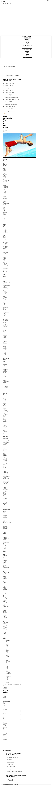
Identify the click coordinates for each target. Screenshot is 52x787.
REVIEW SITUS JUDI (27, 36)
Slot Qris (11, 88)
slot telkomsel (10, 784)
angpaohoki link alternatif (17, 772)
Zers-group (3, 1)
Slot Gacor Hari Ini (13, 104)
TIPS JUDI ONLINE (27, 45)
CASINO (27, 39)
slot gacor (9, 761)
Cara (4, 684)
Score (20, 684)
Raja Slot (11, 94)
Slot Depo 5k (12, 106)
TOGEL (27, 44)
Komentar (5, 739)
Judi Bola (11, 90)
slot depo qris (10, 782)
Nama (5, 709)
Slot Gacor (11, 92)
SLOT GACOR (27, 38)
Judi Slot (11, 101)
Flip (10, 684)
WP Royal (15, 785)
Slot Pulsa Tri (12, 108)
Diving (7, 684)
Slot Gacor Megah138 (14, 99)
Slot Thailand (12, 111)
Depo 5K (11, 85)
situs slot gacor (10, 783)
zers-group (5, 686)
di (5, 684)
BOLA (27, 42)
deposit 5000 (14, 770)
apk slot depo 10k (11, 768)
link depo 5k (10, 780)
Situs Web (4, 718)
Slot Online (11, 83)
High (12, 684)
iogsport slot (10, 766)
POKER (27, 41)
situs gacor (16, 759)
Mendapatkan (16, 684)
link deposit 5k (10, 763)
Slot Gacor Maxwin (13, 97)
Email (5, 713)
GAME (4, 113)
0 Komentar (5, 687)
